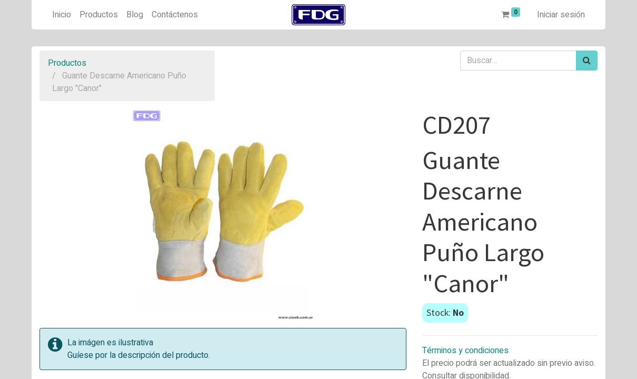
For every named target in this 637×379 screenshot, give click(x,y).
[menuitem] (61, 14)
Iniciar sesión (561, 14)
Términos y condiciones (465, 350)
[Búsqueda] (587, 61)
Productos (67, 63)
